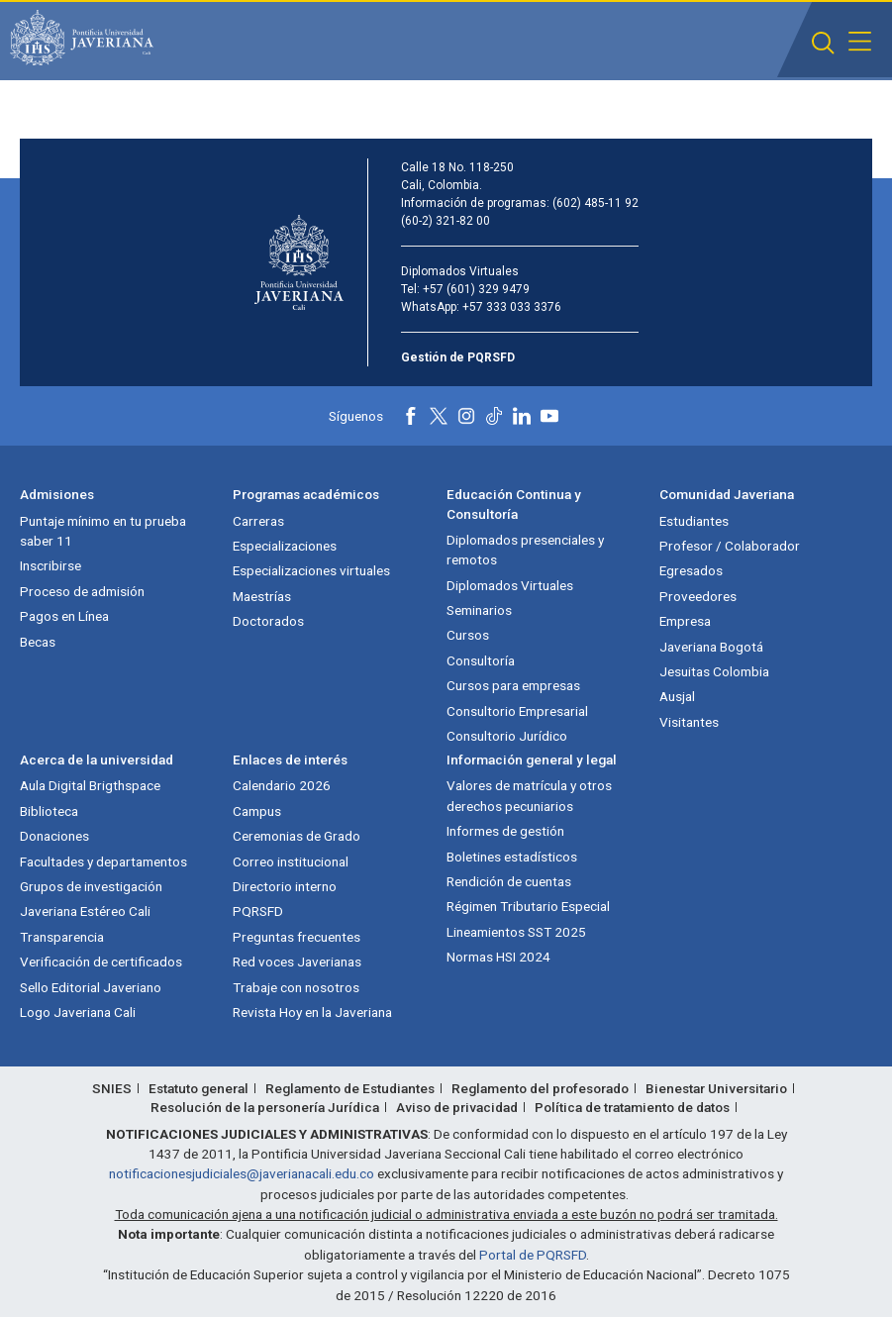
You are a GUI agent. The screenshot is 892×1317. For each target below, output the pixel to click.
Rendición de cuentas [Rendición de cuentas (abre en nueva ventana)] (508, 881)
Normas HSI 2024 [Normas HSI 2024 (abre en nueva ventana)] (498, 956)
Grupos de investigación (91, 886)
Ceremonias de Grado (296, 836)
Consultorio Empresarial (517, 711)
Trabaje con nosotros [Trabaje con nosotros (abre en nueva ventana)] (296, 987)
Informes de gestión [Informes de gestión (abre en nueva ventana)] (505, 831)
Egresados (691, 570)
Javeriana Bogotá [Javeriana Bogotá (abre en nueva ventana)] (711, 647)
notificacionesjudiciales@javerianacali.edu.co (241, 1173)
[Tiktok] (494, 416)
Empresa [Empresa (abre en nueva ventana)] (685, 621)
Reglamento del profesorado (540, 1088)
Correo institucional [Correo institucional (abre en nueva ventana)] (290, 861)
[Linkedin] (522, 416)
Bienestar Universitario (716, 1088)
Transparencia (62, 937)
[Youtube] (549, 416)
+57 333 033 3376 (511, 307)
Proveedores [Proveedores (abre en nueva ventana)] (698, 596)
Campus (257, 811)
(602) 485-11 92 (595, 203)
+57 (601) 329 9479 (476, 289)
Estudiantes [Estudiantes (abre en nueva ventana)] (694, 521)
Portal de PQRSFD (532, 1255)
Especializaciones (285, 546)
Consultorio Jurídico (506, 736)
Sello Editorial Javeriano (90, 987)
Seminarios (479, 610)
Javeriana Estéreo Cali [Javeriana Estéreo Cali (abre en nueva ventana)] (85, 911)
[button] (823, 43)
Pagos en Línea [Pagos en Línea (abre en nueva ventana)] (64, 616)
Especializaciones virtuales (311, 570)
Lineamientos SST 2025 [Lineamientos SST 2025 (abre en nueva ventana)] (516, 932)
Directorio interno (285, 886)
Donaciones (54, 836)
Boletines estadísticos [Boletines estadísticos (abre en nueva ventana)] (511, 856)
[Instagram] (466, 416)
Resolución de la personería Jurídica (264, 1107)
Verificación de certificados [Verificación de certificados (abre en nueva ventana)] (101, 961)
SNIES (112, 1088)
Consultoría (480, 660)
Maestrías (262, 596)
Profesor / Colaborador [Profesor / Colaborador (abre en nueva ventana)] (729, 546)
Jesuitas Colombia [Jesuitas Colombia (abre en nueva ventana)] (714, 671)
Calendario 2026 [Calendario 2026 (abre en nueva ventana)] (282, 785)
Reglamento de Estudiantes (350, 1088)
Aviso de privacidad (457, 1107)
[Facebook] (411, 416)
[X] (438, 416)
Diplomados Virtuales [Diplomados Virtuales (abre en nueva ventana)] (509, 585)
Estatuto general (198, 1088)
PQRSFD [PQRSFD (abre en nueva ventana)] (258, 911)
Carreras (258, 521)
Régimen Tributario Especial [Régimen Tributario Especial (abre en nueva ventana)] (528, 906)
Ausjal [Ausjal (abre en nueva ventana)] (677, 696)
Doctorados (268, 621)
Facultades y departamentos (103, 861)
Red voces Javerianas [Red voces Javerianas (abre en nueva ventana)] (297, 961)
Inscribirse (50, 565)
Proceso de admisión (82, 591)
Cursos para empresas (513, 685)
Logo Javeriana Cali (78, 1012)
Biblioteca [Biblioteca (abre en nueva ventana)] (49, 811)
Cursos (467, 635)
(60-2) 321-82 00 (445, 221)
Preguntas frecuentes (296, 937)
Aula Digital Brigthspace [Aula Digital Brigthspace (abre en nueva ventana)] (90, 785)
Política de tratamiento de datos (632, 1107)
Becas (37, 642)
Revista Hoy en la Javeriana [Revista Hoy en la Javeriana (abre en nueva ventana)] (312, 1012)
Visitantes (689, 722)
